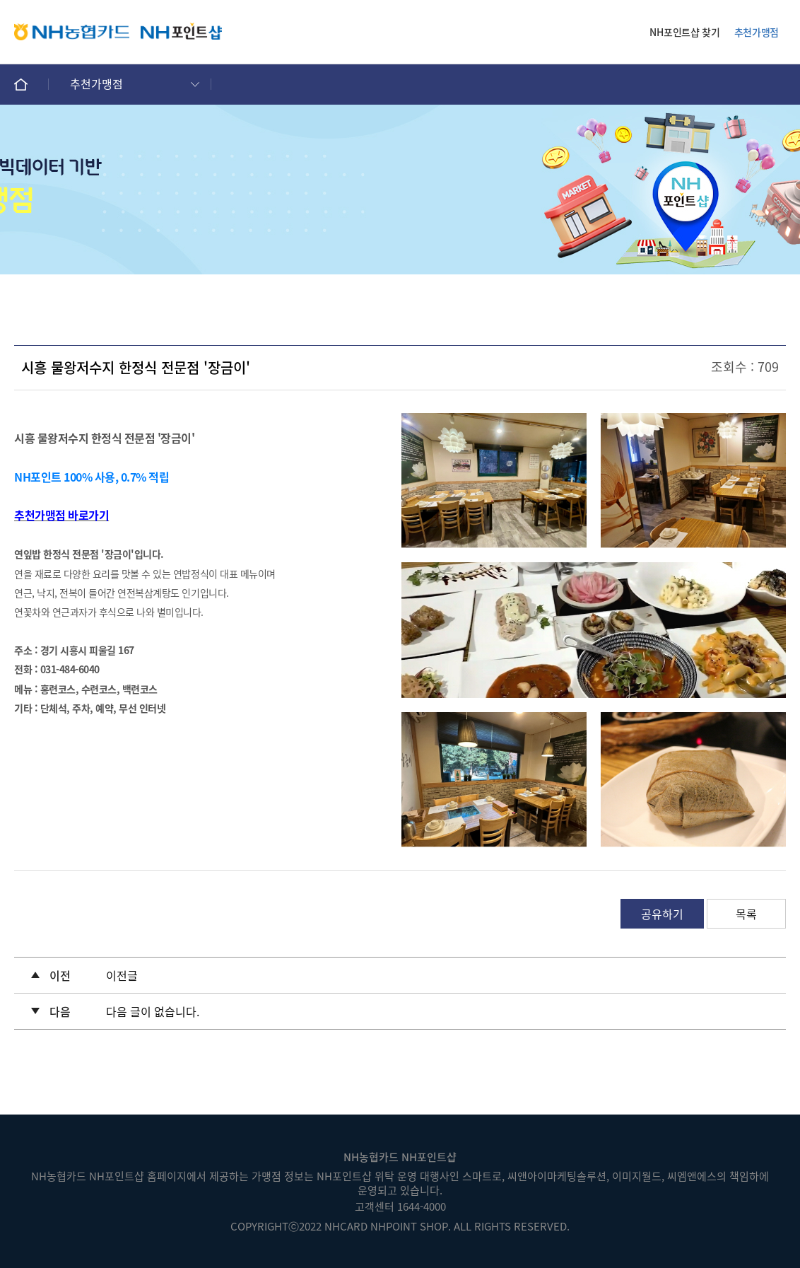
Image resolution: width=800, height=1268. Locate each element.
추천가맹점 (756, 32)
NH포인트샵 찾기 (684, 32)
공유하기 (662, 913)
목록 (746, 913)
